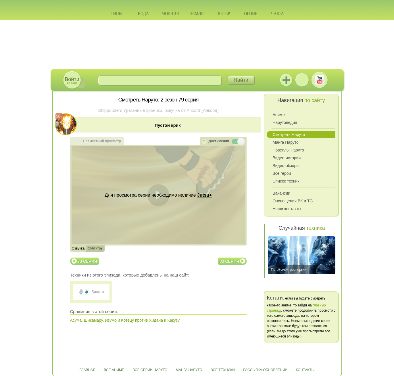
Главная (87, 370)
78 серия (87, 261)
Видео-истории (286, 158)
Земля (197, 13)
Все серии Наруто (149, 370)
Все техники (223, 370)
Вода (143, 13)
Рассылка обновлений (265, 370)
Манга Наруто (285, 142)
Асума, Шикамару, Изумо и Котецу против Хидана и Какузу (125, 320)
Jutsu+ (286, 80)
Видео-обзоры (285, 165)
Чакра (277, 13)
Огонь (250, 13)
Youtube (320, 80)
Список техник (285, 181)
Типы (116, 13)
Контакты (305, 370)
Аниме (278, 114)
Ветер (224, 13)
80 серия (229, 261)
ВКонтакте (302, 80)
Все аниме (114, 370)
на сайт (72, 80)
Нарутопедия (284, 122)
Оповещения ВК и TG (292, 201)
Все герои (281, 173)
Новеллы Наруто (288, 150)
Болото (97, 291)
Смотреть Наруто (288, 134)
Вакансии (281, 193)
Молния (170, 13)
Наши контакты (286, 208)
